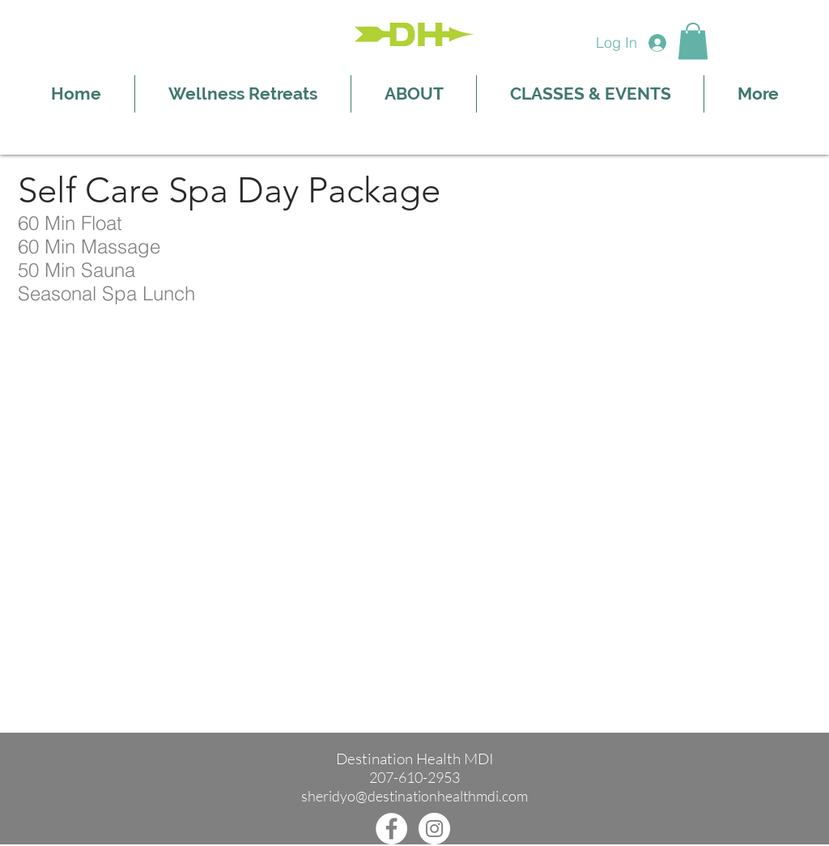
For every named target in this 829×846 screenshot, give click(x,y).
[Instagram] (434, 828)
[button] (693, 41)
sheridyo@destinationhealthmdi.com (414, 796)
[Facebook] (391, 828)
